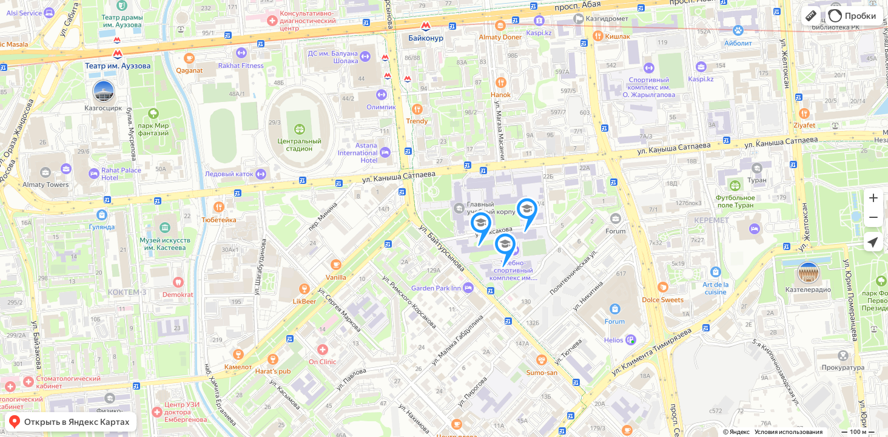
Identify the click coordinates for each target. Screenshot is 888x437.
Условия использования (788, 432)
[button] (811, 15)
